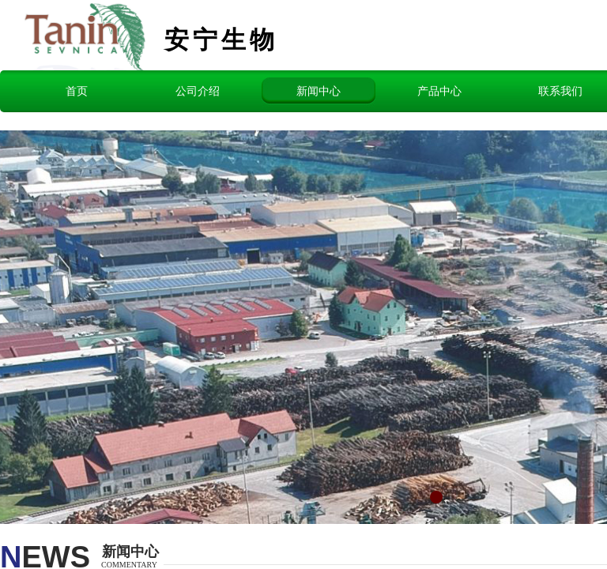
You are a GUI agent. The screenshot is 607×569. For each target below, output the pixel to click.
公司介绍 (197, 91)
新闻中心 (318, 91)
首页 (77, 91)
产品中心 (439, 91)
